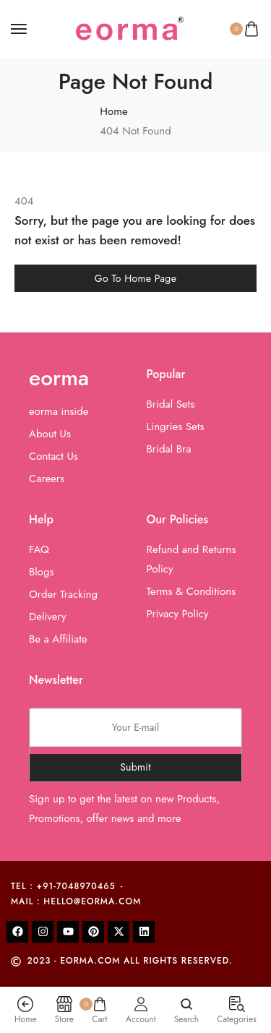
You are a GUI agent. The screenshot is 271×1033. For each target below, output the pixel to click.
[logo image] (129, 27)
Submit (135, 767)
